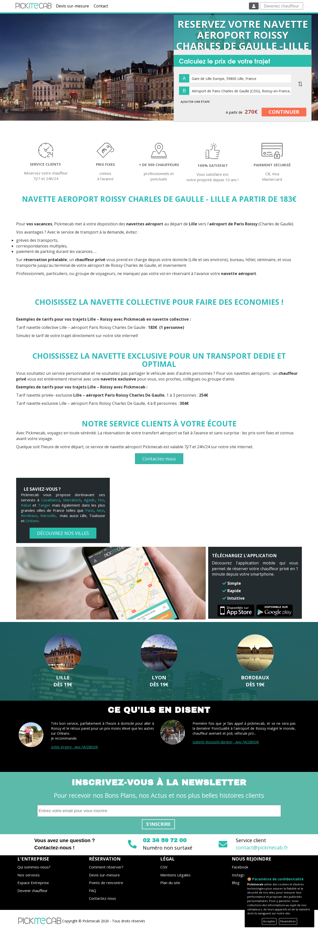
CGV (163, 866)
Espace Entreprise (33, 882)
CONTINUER (284, 111)
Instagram (240, 874)
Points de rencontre (106, 882)
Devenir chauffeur (32, 890)
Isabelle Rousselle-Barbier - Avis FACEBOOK (226, 742)
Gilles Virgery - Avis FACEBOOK (74, 747)
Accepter (269, 921)
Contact (101, 6)
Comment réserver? (106, 866)
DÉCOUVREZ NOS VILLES (63, 533)
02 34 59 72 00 (165, 840)
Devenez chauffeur (281, 6)
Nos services (28, 874)
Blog (235, 882)
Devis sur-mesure (72, 6)
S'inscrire (158, 824)
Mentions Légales (175, 874)
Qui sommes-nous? (33, 866)
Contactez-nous (159, 459)
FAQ (92, 890)
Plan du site (170, 882)
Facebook (240, 866)
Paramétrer (288, 921)
